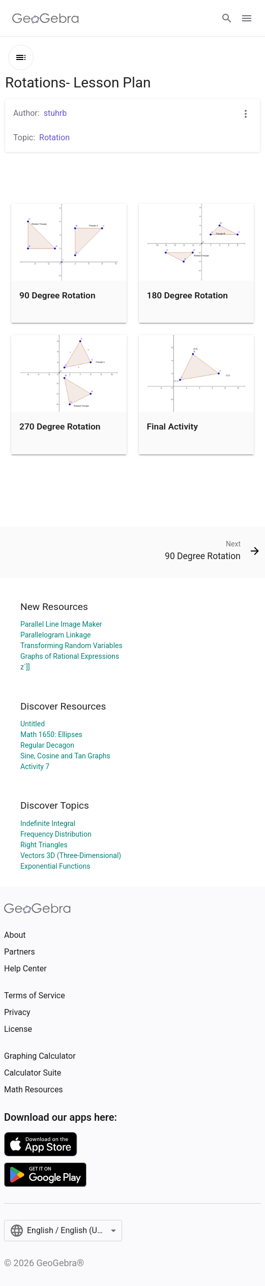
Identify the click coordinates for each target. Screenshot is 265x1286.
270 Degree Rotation (60, 426)
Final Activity (172, 426)
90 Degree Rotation (57, 295)
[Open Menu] (247, 18)
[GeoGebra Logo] (45, 18)
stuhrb (55, 113)
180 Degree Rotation (187, 295)
